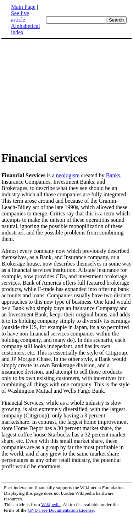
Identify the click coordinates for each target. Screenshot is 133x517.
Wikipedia (51, 504)
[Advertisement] (66, 94)
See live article (20, 16)
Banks (113, 175)
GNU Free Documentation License (61, 510)
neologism (68, 175)
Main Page (23, 7)
